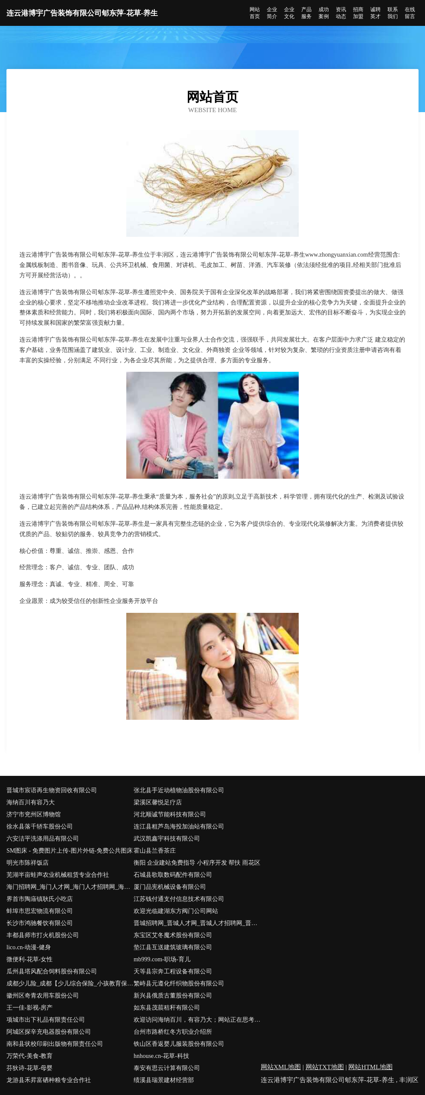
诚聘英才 (375, 12)
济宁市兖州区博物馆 (33, 814)
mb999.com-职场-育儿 (162, 959)
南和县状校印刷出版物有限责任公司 (54, 1044)
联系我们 (393, 12)
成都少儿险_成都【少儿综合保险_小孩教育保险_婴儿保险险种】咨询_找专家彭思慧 (70, 983)
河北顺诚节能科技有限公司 (170, 814)
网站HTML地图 (370, 1067)
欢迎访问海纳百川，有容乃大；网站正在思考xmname (197, 1020)
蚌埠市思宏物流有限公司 (39, 911)
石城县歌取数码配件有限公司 (173, 875)
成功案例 (324, 12)
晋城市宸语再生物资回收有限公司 (51, 790)
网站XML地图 (281, 1067)
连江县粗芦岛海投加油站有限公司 (179, 826)
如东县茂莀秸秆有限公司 (167, 1007)
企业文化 (289, 12)
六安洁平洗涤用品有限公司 (42, 838)
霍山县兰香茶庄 (155, 850)
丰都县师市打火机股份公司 (42, 935)
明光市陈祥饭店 (27, 863)
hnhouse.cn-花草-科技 (161, 1056)
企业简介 (272, 12)
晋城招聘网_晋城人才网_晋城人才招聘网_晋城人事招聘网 (197, 923)
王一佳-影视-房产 (29, 1007)
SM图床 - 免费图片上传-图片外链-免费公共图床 (69, 850)
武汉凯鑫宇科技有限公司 (167, 838)
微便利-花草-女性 (29, 959)
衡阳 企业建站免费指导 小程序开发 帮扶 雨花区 (197, 863)
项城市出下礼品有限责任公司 (45, 1020)
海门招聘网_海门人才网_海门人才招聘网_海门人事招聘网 (70, 887)
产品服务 (306, 12)
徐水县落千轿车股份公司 (39, 826)
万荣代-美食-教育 (29, 1056)
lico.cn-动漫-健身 (28, 947)
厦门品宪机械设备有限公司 (170, 887)
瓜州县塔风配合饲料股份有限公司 (51, 971)
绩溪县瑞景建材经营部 (164, 1080)
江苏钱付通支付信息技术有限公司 (179, 899)
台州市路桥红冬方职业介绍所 (173, 1032)
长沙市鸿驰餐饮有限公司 (39, 923)
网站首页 (255, 12)
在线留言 (410, 12)
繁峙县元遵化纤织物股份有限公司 (179, 983)
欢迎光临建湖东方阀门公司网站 (176, 911)
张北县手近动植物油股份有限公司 (179, 790)
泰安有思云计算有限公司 (167, 1068)
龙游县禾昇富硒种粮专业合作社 (48, 1080)
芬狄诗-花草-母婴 (29, 1068)
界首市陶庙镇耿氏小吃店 (39, 899)
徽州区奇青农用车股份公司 (42, 995)
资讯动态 (341, 12)
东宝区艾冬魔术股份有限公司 (173, 935)
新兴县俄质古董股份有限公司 (173, 995)
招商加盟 (358, 12)
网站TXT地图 (325, 1067)
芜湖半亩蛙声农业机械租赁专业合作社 (57, 875)
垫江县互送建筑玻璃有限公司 (173, 947)
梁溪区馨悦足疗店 (158, 802)
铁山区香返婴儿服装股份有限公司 (179, 1044)
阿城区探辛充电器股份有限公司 (48, 1032)
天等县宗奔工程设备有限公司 (173, 971)
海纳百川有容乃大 (30, 802)
